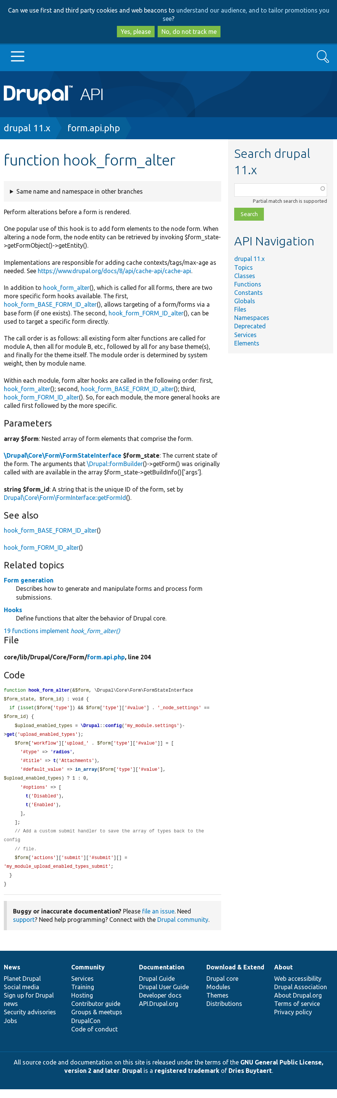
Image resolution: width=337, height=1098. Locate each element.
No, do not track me (189, 31)
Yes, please (136, 31)
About (283, 975)
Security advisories (30, 1020)
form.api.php (93, 128)
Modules (218, 995)
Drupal (132, 1079)
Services (245, 334)
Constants (248, 292)
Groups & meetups (96, 1020)
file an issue (158, 920)
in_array (86, 773)
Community (88, 975)
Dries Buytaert (250, 1079)
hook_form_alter (66, 287)
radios (61, 755)
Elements (246, 343)
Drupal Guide (157, 987)
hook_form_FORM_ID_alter (146, 313)
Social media (21, 995)
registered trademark (187, 1079)
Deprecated (250, 326)
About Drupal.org (298, 1004)
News (12, 975)
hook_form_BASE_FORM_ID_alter (50, 304)
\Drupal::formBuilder (115, 463)
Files (240, 309)
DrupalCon (86, 1029)
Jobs (10, 1029)
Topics (243, 267)
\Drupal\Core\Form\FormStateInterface (62, 455)
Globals (244, 301)
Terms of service (297, 1012)
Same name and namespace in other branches (79, 191)
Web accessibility (297, 987)
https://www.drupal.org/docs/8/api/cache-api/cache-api (114, 270)
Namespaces (251, 317)
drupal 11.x (27, 128)
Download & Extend (235, 975)
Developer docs (160, 1004)
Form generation (28, 580)
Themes (217, 1004)
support (24, 928)
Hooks (13, 609)
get (10, 737)
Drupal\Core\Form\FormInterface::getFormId (65, 497)
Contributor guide (95, 1012)
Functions (247, 284)
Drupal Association (300, 995)
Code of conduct (94, 1037)
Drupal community (182, 928)
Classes (244, 275)
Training (82, 995)
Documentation (161, 975)
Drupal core (222, 987)
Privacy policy (293, 1020)
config (113, 727)
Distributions (224, 1012)
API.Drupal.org (158, 1012)
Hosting (82, 1004)
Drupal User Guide (164, 995)
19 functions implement (62, 630)
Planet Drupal (22, 987)
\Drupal (90, 727)
